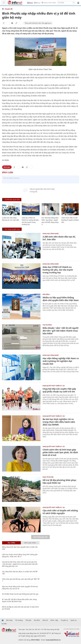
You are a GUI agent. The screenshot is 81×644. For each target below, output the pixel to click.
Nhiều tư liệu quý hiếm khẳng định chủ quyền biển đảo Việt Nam (61, 299)
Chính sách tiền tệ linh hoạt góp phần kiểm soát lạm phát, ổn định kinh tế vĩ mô (60, 452)
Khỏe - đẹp (54, 620)
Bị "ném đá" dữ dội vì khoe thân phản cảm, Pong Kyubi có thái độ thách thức (19, 600)
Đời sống (46, 294)
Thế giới (28, 620)
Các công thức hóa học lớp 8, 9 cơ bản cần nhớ (18, 572)
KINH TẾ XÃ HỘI (48, 477)
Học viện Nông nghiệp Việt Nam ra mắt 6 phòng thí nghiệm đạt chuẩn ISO (61, 361)
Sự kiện (4, 623)
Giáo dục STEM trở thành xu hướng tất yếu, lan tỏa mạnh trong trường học (58, 270)
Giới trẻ (45, 620)
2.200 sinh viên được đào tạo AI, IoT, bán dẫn (59, 238)
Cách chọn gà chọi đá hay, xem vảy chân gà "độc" (19, 579)
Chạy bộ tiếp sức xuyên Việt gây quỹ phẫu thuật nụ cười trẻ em (59, 390)
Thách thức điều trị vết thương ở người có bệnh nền (70, 220)
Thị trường (47, 325)
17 (19, 557)
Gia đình (37, 620)
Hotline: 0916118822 (48, 3)
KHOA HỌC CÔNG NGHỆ (50, 233)
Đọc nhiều (11, 543)
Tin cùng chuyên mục (12, 229)
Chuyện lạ (64, 620)
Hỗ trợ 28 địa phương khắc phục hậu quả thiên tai (59, 481)
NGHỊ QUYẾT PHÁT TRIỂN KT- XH (54, 386)
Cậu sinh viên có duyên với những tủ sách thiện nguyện (60, 512)
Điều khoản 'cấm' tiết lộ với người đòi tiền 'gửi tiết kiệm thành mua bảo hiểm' (60, 331)
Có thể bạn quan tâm (12, 200)
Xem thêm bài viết (40, 537)
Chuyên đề (8, 9)
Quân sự (73, 620)
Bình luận (7, 167)
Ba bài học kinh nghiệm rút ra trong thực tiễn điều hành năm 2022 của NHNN (59, 422)
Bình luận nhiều (30, 543)
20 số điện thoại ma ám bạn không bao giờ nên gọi (20, 594)
